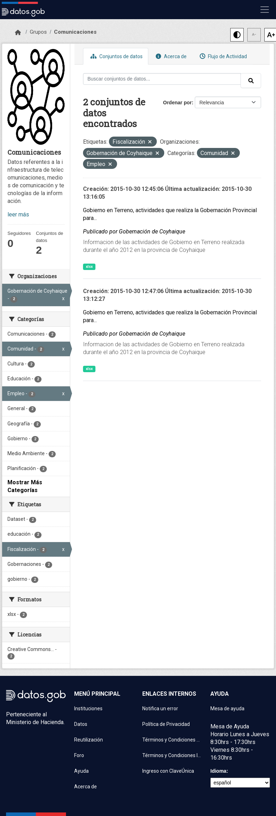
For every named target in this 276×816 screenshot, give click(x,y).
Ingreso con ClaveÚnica (168, 771)
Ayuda (81, 771)
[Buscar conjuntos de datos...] (162, 79)
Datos (80, 724)
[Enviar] (251, 80)
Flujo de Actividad (222, 56)
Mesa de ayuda (227, 708)
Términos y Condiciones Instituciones (172, 755)
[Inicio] (18, 32)
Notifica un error (160, 708)
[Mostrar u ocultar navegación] (264, 9)
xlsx (89, 266)
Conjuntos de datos (116, 56)
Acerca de (170, 56)
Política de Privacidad (166, 724)
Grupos (38, 32)
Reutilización (88, 740)
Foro (79, 755)
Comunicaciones (75, 32)
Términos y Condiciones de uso (172, 740)
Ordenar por (177, 102)
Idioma (218, 771)
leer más (18, 214)
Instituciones (88, 708)
